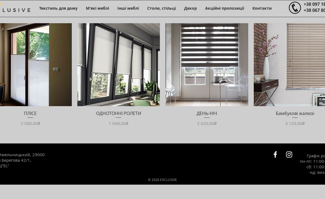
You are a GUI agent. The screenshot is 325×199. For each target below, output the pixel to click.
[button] (58, 8)
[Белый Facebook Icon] (275, 154)
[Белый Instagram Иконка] (289, 154)
